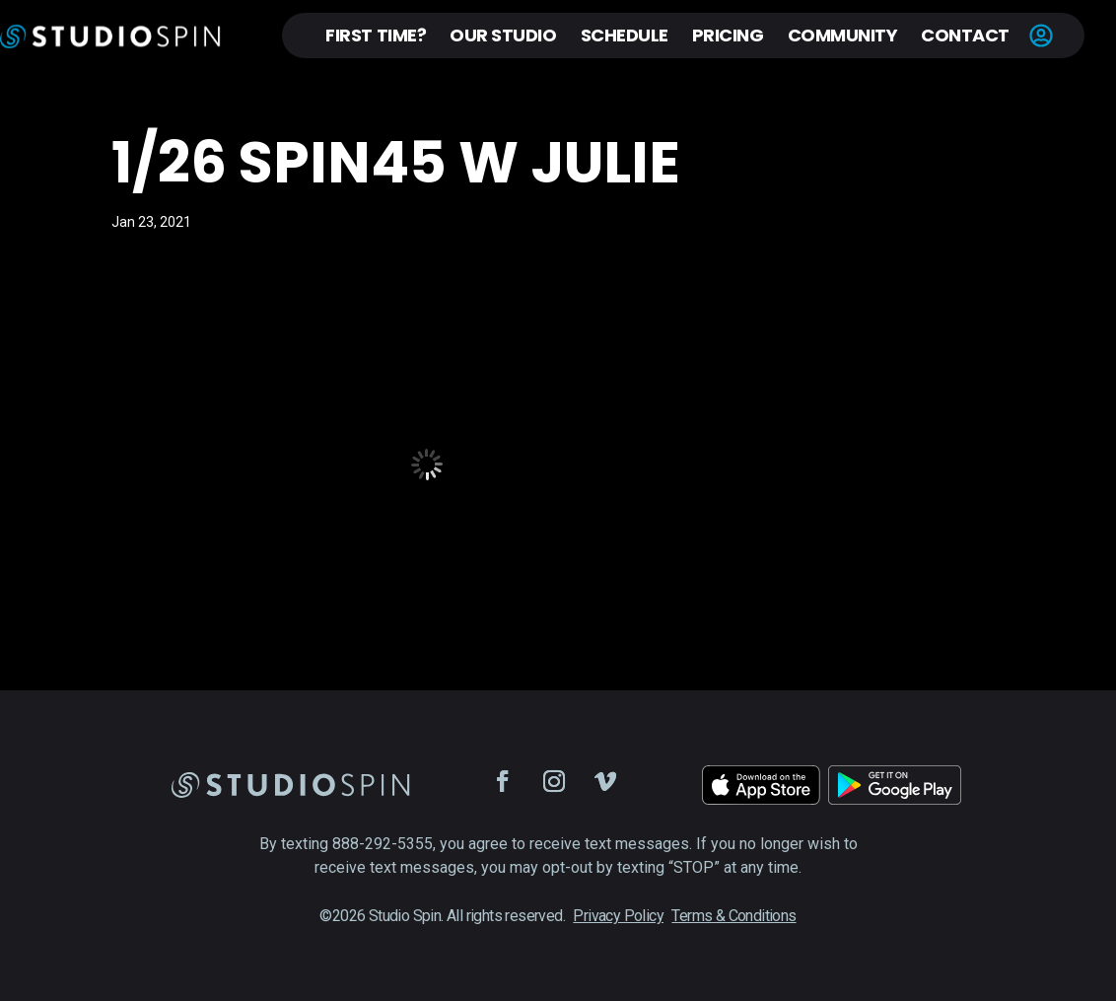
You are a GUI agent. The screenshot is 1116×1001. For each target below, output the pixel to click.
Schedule (624, 35)
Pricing (728, 35)
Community (843, 35)
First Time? (375, 35)
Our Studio (503, 35)
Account (1041, 35)
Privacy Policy (618, 915)
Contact (965, 35)
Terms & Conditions (733, 915)
